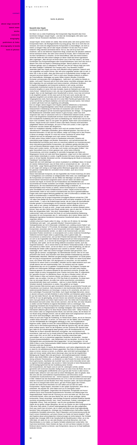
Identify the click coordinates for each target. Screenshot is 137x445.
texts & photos (13, 50)
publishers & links (11, 42)
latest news (14, 27)
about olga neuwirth (10, 24)
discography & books (10, 46)
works (17, 31)
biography (15, 39)
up (31, 438)
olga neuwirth (37, 7)
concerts (15, 35)
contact (16, 13)
